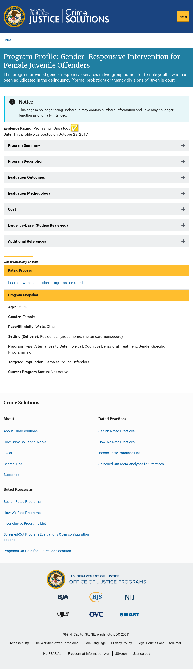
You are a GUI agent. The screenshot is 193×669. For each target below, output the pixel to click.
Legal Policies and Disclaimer (159, 643)
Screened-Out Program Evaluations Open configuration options (46, 537)
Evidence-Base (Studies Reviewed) (38, 225)
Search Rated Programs (22, 501)
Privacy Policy (121, 643)
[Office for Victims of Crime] (96, 617)
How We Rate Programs (22, 513)
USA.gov (121, 654)
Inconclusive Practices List (119, 453)
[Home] (69, 16)
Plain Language (94, 643)
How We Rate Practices (116, 442)
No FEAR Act (52, 654)
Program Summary (24, 145)
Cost (12, 209)
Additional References (27, 241)
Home (7, 40)
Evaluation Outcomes (26, 177)
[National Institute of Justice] (129, 600)
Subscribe (11, 475)
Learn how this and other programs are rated (45, 282)
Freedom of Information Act (88, 654)
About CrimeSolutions (21, 431)
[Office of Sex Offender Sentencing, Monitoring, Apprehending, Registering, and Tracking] (129, 617)
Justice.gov (141, 654)
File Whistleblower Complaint (56, 643)
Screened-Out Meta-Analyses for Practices (131, 464)
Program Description (26, 161)
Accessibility (19, 643)
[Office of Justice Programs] (14, 16)
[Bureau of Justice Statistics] (96, 603)
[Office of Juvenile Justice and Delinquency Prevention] (63, 618)
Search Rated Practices (116, 431)
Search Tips (13, 464)
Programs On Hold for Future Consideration (37, 550)
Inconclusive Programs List (25, 523)
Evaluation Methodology (29, 193)
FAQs (8, 453)
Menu (183, 16)
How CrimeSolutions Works (25, 442)
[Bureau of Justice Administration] (63, 600)
